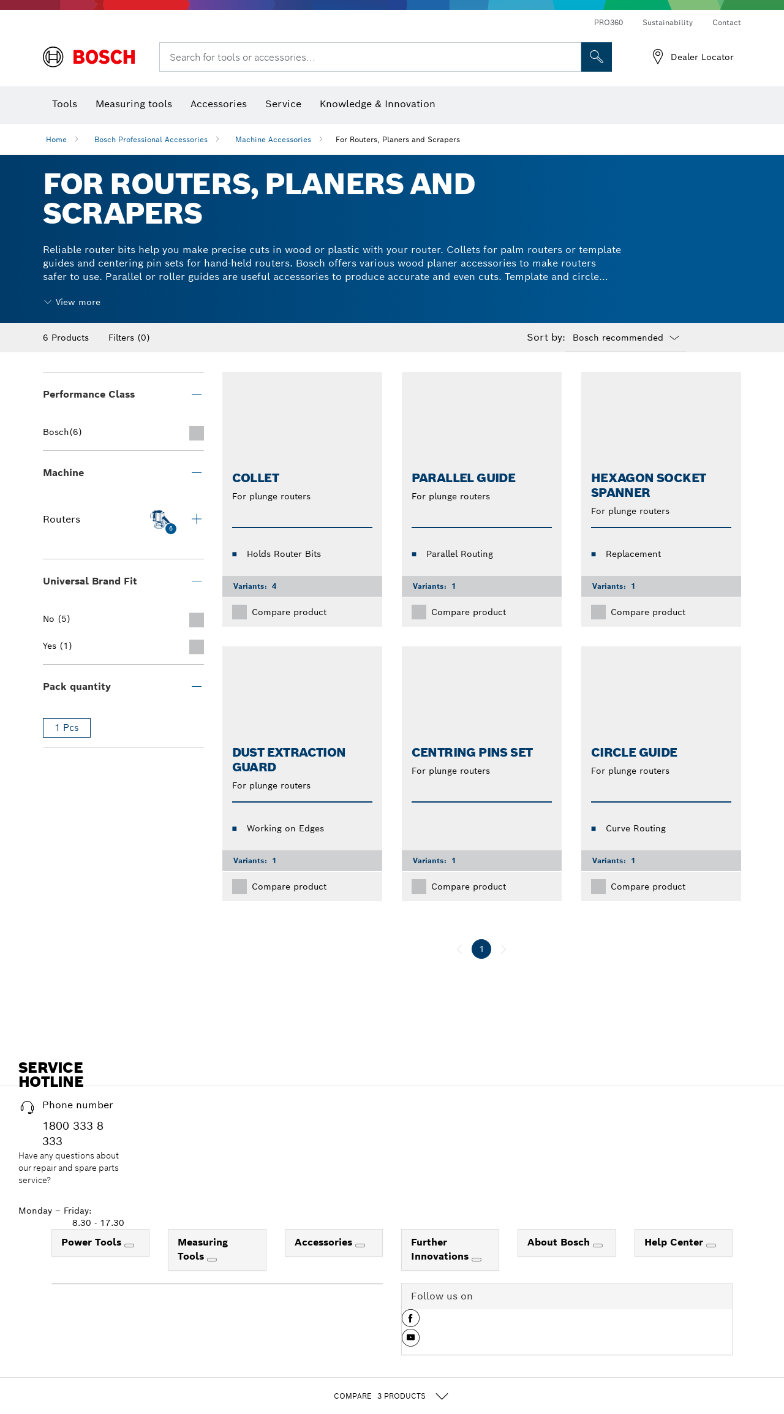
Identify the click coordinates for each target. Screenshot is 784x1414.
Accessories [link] (325, 1242)
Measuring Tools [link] (203, 1249)
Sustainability (668, 22)
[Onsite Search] (596, 57)
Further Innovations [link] (441, 1249)
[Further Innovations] (476, 1259)
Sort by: (546, 337)
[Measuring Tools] (212, 1259)
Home (56, 139)
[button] (411, 1322)
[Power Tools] (129, 1245)
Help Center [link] (675, 1242)
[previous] (459, 949)
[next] (503, 949)
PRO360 (608, 22)
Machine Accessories (273, 139)
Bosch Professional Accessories (151, 139)
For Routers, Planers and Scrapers (398, 139)
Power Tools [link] (92, 1242)
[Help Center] (711, 1245)
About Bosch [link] (560, 1242)
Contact (726, 22)
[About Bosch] (598, 1245)
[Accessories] (360, 1245)
